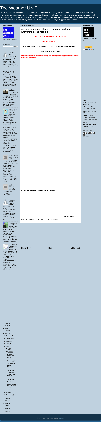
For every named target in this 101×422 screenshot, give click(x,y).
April (7, 392)
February (9, 395)
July (7, 343)
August (8, 341)
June (8, 346)
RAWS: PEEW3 (87, 106)
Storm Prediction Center (90, 120)
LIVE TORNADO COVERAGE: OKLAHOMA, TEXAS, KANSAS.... (11, 363)
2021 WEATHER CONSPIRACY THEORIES (13, 92)
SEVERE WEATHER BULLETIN (10, 380)
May (7, 349)
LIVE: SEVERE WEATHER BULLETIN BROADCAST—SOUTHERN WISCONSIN (9, 189)
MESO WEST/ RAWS (89, 109)
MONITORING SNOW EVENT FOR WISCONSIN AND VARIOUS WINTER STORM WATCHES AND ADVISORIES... (10, 160)
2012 (6, 408)
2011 (6, 411)
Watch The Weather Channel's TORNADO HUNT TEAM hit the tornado (9, 204)
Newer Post (26, 248)
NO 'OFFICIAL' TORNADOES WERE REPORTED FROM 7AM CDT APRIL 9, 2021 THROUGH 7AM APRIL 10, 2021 (10, 249)
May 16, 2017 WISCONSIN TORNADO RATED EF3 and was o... (11, 354)
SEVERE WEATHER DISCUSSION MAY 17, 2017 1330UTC (10, 372)
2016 (6, 398)
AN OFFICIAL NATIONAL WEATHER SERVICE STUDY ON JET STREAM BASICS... (10, 113)
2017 (6, 333)
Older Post (75, 248)
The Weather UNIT (18, 7)
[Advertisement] (50, 234)
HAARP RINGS (11, 53)
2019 (6, 328)
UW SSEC (86, 122)
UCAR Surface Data (89, 117)
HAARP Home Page (89, 127)
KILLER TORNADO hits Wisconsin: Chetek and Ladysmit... (12, 386)
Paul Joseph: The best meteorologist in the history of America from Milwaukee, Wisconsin (10, 227)
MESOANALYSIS (88, 115)
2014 (6, 403)
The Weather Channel (89, 124)
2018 (6, 331)
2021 (6, 323)
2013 (6, 406)
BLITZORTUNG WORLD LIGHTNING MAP (90, 103)
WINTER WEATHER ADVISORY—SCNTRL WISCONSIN (9, 72)
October (8, 336)
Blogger (61, 418)
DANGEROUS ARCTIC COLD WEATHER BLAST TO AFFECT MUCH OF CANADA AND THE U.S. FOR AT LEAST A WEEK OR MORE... (10, 132)
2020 (6, 325)
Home (50, 248)
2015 (6, 400)
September (9, 338)
